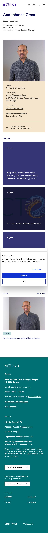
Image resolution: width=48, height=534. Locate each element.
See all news (41, 294)
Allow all (24, 275)
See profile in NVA (14, 116)
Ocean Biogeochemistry (16, 95)
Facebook (32, 497)
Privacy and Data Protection (16, 402)
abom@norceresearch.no (13, 25)
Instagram (32, 503)
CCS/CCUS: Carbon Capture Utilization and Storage (22, 99)
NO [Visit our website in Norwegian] (29, 5)
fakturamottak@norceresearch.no (18, 445)
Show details (37, 269)
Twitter (8, 503)
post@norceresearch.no (21, 388)
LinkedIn (8, 497)
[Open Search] (39, 5)
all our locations (34, 397)
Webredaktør (28, 524)
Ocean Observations (14, 108)
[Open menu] (44, 4)
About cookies (11, 407)
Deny (24, 281)
